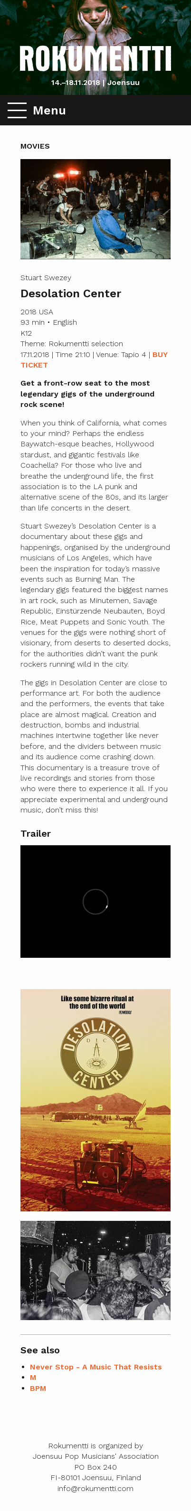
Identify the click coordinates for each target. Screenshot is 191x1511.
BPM (38, 1388)
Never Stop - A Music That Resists (96, 1366)
